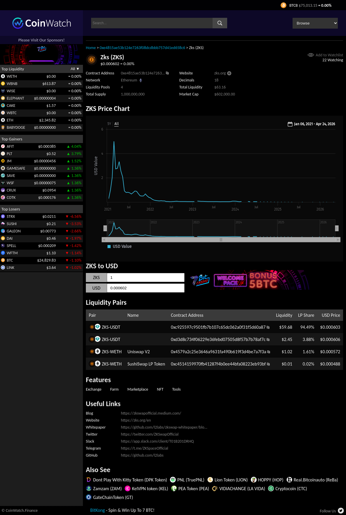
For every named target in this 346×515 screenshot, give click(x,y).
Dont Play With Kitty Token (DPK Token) (130, 480)
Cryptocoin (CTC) (291, 488)
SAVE (11, 175)
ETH (10, 120)
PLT (9, 153)
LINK (10, 267)
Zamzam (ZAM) (107, 488)
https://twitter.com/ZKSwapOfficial (149, 434)
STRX (11, 216)
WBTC (12, 112)
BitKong (97, 510)
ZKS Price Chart (108, 108)
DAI (10, 238)
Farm (114, 389)
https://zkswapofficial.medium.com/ (151, 413)
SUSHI (12, 223)
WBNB (12, 83)
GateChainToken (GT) (113, 497)
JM (9, 161)
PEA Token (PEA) (193, 488)
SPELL (11, 245)
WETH (12, 76)
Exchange (93, 389)
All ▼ (75, 69)
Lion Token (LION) (231, 480)
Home (91, 47)
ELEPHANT (15, 98)
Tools (176, 389)
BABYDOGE (16, 127)
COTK (11, 197)
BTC (10, 260)
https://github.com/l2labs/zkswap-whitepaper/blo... (164, 427)
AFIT (10, 146)
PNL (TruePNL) (190, 480)
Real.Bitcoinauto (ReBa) (316, 480)
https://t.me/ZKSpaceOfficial (144, 448)
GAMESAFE (16, 168)
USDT (115, 327)
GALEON (14, 231)
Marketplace (137, 389)
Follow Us (328, 511)
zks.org (220, 73)
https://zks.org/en (136, 420)
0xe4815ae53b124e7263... (143, 73)
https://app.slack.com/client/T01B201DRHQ (157, 441)
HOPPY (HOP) (271, 480)
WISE (11, 90)
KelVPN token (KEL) (150, 488)
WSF (10, 182)
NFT (160, 389)
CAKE (11, 105)
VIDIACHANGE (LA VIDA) (242, 488)
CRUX (11, 190)
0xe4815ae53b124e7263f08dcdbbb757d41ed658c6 (142, 47)
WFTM (12, 252)
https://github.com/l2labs (142, 455)
